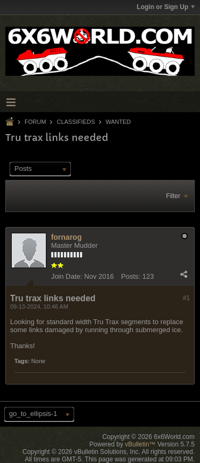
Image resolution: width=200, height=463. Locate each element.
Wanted (118, 122)
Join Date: (67, 276)
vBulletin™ (140, 444)
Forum (35, 122)
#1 (186, 298)
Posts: (130, 276)
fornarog (66, 237)
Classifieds (76, 122)
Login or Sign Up (166, 7)
